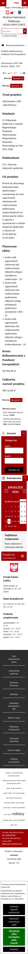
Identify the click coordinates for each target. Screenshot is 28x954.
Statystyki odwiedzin (14, 740)
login (7, 445)
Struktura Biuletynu (14, 684)
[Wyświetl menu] (25, 3)
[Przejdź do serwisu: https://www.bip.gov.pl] (16, 4)
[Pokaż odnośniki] (3, 3)
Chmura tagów (14, 750)
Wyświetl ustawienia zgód (14, 921)
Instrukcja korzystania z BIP (14, 706)
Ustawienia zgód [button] (14, 859)
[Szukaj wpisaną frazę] (25, 31)
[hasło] (14, 461)
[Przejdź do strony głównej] (14, 19)
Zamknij (14, 949)
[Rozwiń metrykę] (18, 78)
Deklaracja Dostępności (14, 728)
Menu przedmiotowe (15, 45)
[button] (14, 73)
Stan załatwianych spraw (14, 659)
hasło (7, 456)
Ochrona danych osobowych (14, 909)
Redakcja (14, 694)
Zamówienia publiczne (14, 672)
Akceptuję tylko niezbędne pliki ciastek (14, 937)
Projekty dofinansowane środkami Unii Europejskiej (13, 53)
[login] (14, 450)
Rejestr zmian (14, 717)
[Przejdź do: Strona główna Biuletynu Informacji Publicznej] (2, 45)
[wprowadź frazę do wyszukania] (12, 31)
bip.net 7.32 (14, 863)
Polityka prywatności (14, 760)
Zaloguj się (14, 469)
